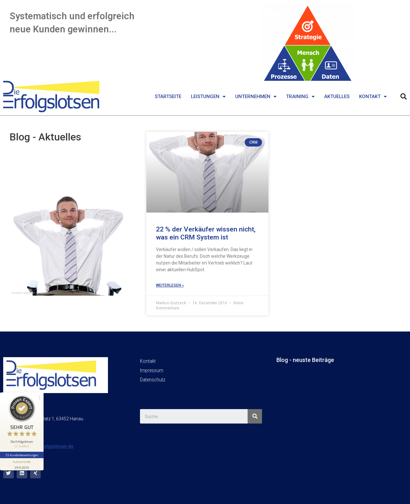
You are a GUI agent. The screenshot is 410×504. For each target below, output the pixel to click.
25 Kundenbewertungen (21, 455)
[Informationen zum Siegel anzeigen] (22, 464)
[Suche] (255, 416)
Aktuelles (336, 96)
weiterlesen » (170, 285)
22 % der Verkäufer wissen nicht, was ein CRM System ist (206, 233)
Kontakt (373, 96)
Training (300, 96)
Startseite (168, 96)
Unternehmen (255, 96)
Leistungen (208, 96)
